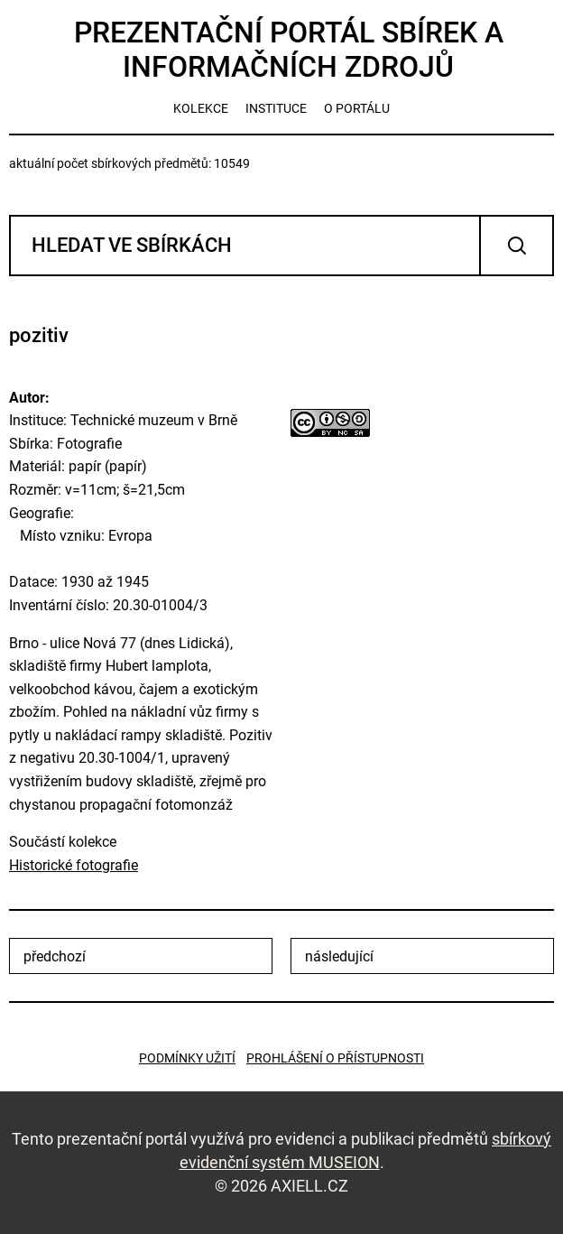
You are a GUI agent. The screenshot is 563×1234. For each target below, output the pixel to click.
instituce (276, 108)
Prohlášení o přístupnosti (335, 1058)
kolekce (200, 108)
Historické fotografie (73, 865)
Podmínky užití (187, 1058)
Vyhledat (516, 245)
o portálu (357, 108)
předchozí (54, 956)
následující (339, 956)
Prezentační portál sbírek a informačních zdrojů (288, 49)
